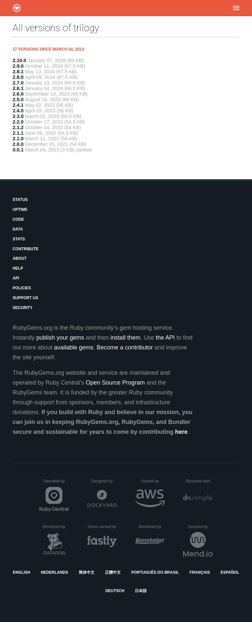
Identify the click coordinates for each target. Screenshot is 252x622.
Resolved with (199, 481)
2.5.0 (17, 99)
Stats (18, 239)
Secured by (200, 526)
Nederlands (54, 572)
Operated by (56, 483)
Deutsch (114, 591)
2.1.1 (17, 133)
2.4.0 (17, 110)
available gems (74, 347)
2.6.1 (17, 88)
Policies (21, 288)
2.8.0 (17, 77)
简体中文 (86, 572)
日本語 (141, 591)
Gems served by (102, 526)
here (181, 432)
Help (17, 268)
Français (200, 572)
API (15, 278)
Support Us (25, 298)
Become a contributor (125, 347)
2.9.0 (17, 66)
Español (229, 572)
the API (165, 337)
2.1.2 (17, 127)
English (21, 572)
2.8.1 (17, 71)
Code (18, 219)
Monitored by (56, 526)
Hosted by (153, 481)
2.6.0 (17, 94)
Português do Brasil (155, 572)
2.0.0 (17, 144)
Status (20, 199)
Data (17, 229)
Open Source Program (115, 382)
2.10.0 (19, 60)
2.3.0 (17, 116)
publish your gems (60, 337)
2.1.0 (17, 138)
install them (125, 337)
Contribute (25, 249)
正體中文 (113, 572)
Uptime (19, 209)
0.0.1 (17, 149)
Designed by (104, 481)
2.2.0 (17, 121)
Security (22, 307)
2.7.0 (17, 82)
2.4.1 (17, 105)
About (19, 258)
